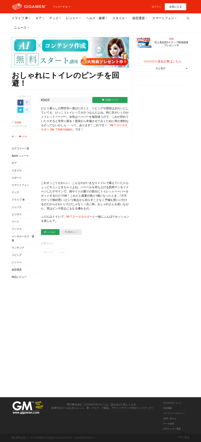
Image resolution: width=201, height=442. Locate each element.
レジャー (72, 18)
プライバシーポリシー (174, 413)
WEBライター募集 (172, 429)
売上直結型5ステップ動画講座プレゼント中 (171, 44)
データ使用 (168, 423)
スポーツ (17, 177)
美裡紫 (18, 122)
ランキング (18, 247)
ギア (38, 18)
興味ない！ (72, 232)
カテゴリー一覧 (20, 148)
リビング (17, 255)
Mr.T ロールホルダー (79, 216)
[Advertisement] (24, 332)
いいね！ (50, 232)
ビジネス (17, 214)
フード (15, 221)
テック (54, 18)
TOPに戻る (183, 436)
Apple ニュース (20, 155)
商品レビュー (19, 276)
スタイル (118, 18)
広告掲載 (167, 408)
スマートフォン (163, 18)
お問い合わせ (169, 418)
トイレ (61, 252)
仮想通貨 (138, 18)
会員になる (175, 6)
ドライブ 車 (20, 18)
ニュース (20, 27)
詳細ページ (110, 99)
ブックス (17, 228)
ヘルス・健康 (95, 18)
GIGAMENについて (172, 403)
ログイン (157, 6)
